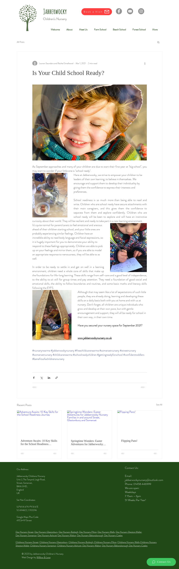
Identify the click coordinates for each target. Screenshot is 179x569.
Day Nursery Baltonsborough (90, 535)
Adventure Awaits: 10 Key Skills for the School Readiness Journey (39, 442)
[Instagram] (141, 11)
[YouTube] (130, 11)
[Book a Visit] (96, 11)
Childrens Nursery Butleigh (81, 542)
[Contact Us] (161, 562)
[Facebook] (119, 11)
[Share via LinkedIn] (48, 377)
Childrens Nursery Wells (128, 542)
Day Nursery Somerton (26, 535)
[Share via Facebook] (33, 377)
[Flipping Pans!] (139, 423)
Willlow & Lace (43, 557)
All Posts (20, 42)
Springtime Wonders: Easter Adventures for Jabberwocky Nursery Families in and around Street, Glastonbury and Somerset (88, 442)
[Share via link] (56, 377)
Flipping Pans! (129, 440)
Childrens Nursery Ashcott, (69, 545)
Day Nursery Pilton (88, 532)
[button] (158, 42)
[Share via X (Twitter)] (41, 377)
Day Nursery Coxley (113, 535)
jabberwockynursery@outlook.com (144, 480)
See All (159, 404)
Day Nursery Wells (106, 532)
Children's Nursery (55, 19)
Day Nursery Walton (67, 535)
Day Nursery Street (25, 532)
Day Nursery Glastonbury (46, 532)
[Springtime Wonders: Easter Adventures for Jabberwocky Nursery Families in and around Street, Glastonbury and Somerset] (89, 423)
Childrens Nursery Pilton (105, 542)
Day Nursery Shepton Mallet (129, 532)
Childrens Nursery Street (27, 542)
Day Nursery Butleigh (68, 532)
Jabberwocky (55, 11)
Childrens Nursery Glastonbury (53, 542)
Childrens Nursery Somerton (43, 545)
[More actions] (145, 63)
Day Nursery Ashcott (47, 535)
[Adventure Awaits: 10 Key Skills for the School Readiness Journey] (39, 423)
